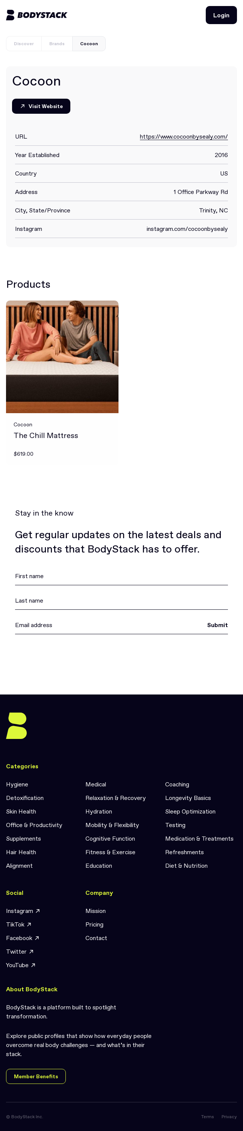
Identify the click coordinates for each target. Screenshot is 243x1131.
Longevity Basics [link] (188, 798)
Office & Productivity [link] (34, 825)
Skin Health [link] (21, 811)
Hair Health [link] (21, 852)
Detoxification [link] (25, 798)
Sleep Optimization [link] (190, 811)
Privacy (229, 1116)
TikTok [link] (19, 924)
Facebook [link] (23, 938)
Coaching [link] (177, 784)
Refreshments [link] (184, 852)
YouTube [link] (21, 965)
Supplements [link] (23, 838)
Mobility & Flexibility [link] (112, 825)
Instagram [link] (23, 911)
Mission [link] (95, 911)
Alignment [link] (19, 865)
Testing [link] (175, 825)
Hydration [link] (98, 811)
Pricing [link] (94, 924)
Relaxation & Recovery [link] (115, 798)
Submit (217, 625)
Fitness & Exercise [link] (110, 852)
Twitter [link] (20, 951)
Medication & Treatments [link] (199, 838)
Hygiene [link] (17, 784)
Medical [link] (95, 784)
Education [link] (98, 865)
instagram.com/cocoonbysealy (187, 228)
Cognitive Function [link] (110, 838)
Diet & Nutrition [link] (186, 865)
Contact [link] (96, 938)
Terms (207, 1116)
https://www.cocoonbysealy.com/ (184, 136)
